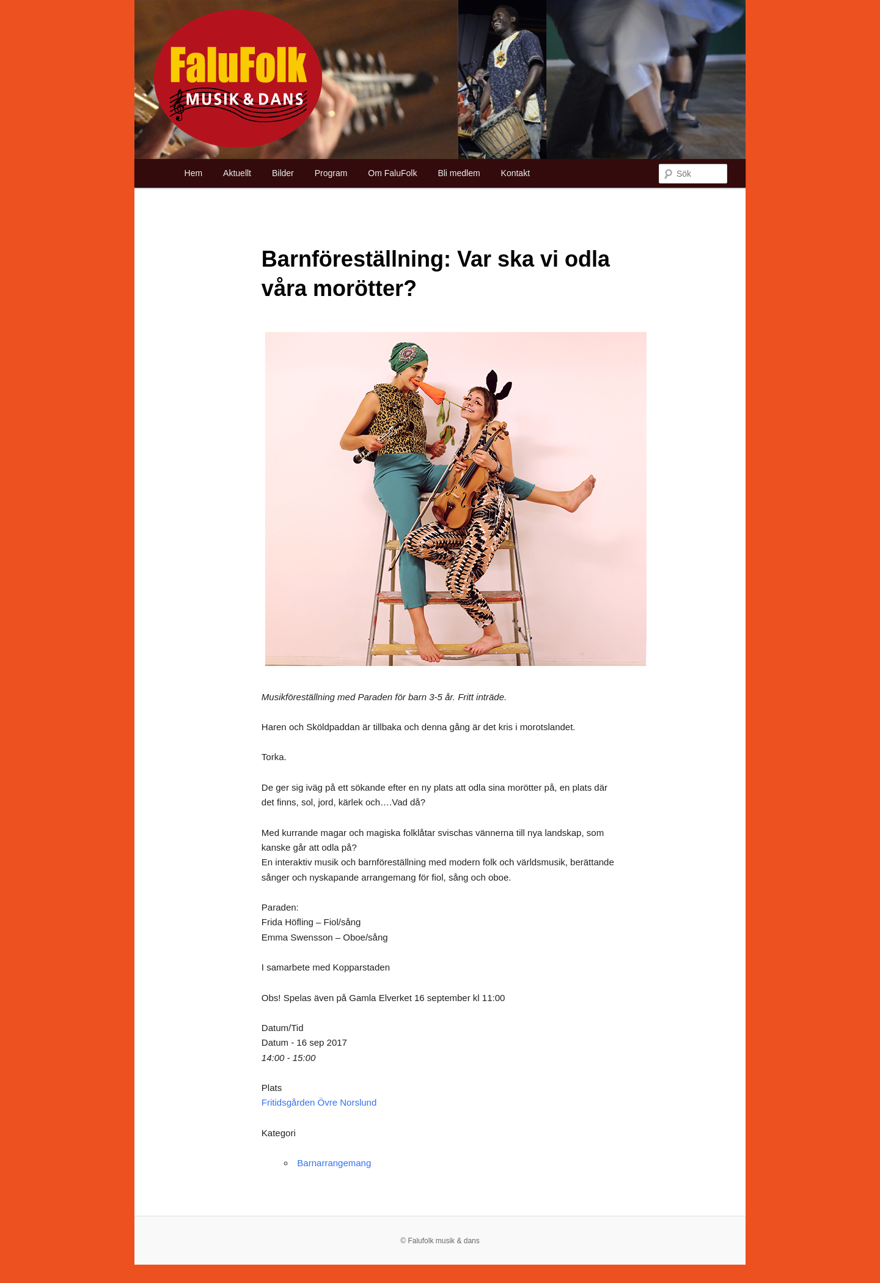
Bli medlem (459, 173)
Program (331, 173)
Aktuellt (237, 173)
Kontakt (515, 173)
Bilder (283, 173)
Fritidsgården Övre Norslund (319, 1102)
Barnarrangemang (334, 1163)
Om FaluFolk (392, 173)
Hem (194, 173)
